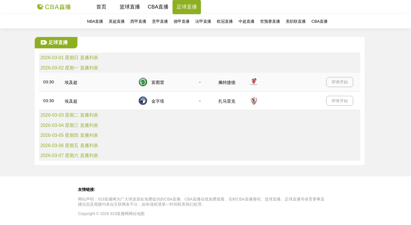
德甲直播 (182, 21)
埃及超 (71, 82)
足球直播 (186, 7)
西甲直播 (138, 21)
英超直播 (117, 21)
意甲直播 (160, 21)
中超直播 (246, 21)
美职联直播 (296, 21)
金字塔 (157, 101)
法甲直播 (203, 21)
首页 (101, 7)
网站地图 (137, 213)
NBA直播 (95, 21)
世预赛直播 (270, 21)
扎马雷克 (226, 101)
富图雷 (157, 82)
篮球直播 (130, 7)
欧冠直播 (225, 21)
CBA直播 (158, 7)
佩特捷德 (226, 82)
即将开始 (340, 82)
